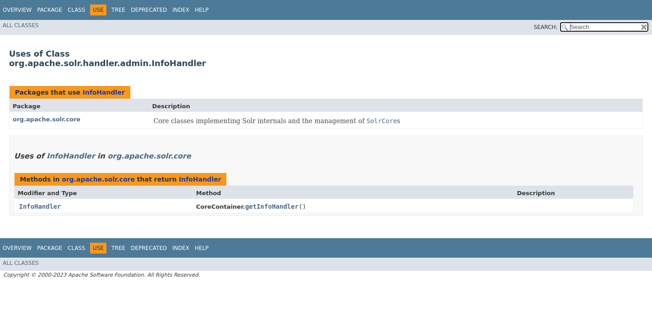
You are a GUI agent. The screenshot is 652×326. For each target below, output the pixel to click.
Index (181, 10)
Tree (118, 10)
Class (76, 10)
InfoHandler (103, 92)
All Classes (20, 25)
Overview (17, 10)
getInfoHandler (271, 206)
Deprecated (149, 10)
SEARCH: (546, 27)
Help (202, 10)
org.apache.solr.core (47, 119)
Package (49, 10)
